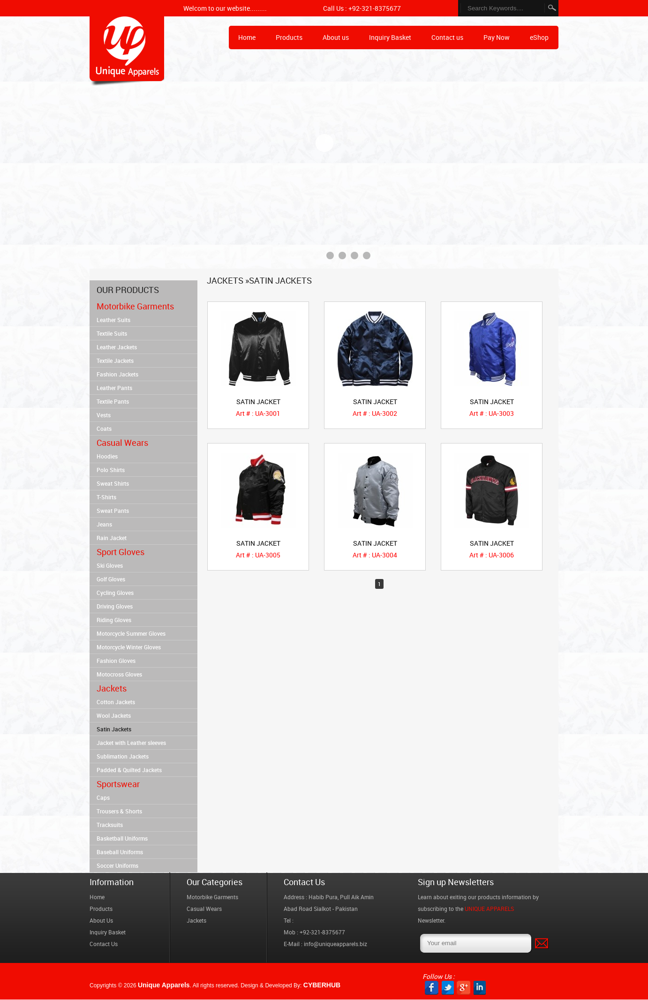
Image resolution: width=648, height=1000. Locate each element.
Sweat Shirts (113, 483)
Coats (104, 428)
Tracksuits (110, 824)
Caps (103, 797)
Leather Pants (114, 387)
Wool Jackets (114, 715)
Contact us (447, 37)
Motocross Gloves (119, 674)
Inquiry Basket (390, 37)
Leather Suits (113, 319)
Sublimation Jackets (123, 756)
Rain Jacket (112, 537)
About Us (101, 920)
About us (336, 37)
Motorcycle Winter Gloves (129, 647)
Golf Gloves (111, 579)
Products (289, 37)
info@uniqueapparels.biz (335, 943)
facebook (431, 988)
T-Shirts (106, 497)
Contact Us (104, 943)
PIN (479, 988)
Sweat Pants (113, 510)
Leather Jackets (117, 347)
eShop (539, 37)
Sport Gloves (120, 551)
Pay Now (496, 37)
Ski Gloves (110, 565)
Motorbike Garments (135, 306)
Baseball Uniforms (120, 852)
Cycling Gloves (115, 592)
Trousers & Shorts (119, 811)
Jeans (104, 524)
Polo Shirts (111, 470)
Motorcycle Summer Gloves (131, 633)
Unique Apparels (164, 985)
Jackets (112, 688)
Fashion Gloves (116, 660)
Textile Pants (113, 401)
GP (463, 988)
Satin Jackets (114, 729)
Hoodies (107, 456)
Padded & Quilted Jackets (129, 770)
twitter (447, 988)
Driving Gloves (115, 606)
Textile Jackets (115, 360)
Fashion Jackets (117, 374)
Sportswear (118, 783)
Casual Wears (122, 442)
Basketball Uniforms (122, 838)
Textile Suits (112, 333)
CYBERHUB (321, 985)
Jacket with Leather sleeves (131, 742)
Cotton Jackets (116, 702)
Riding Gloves (114, 620)
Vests (104, 415)
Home (127, 51)
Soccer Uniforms (117, 865)
